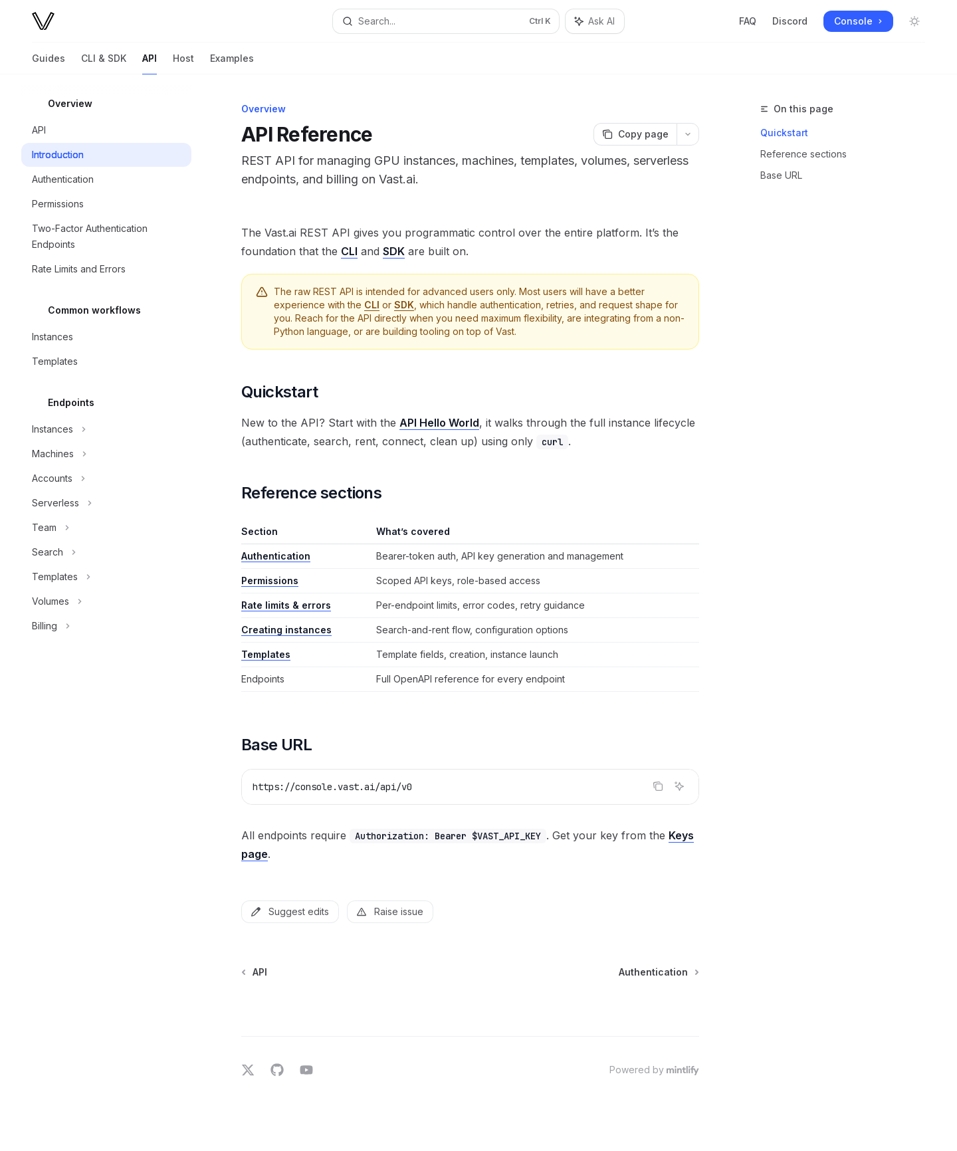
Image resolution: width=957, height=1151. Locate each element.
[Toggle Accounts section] (106, 478)
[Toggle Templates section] (106, 577)
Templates (265, 654)
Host (183, 63)
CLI (349, 251)
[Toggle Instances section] (106, 429)
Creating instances (286, 629)
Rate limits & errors (286, 605)
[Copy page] (635, 134)
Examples (232, 63)
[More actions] (688, 134)
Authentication (275, 556)
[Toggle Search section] (106, 552)
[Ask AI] (679, 786)
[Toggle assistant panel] (595, 21)
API (149, 63)
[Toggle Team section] (106, 528)
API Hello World (439, 422)
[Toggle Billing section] (106, 626)
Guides (48, 63)
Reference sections (803, 153)
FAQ (747, 21)
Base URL (781, 175)
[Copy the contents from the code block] (658, 786)
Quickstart (784, 132)
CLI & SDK (103, 63)
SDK (394, 251)
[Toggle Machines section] (106, 454)
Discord (789, 21)
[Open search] (445, 21)
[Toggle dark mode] (914, 21)
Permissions (269, 580)
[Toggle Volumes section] (106, 601)
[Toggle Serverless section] (106, 503)
